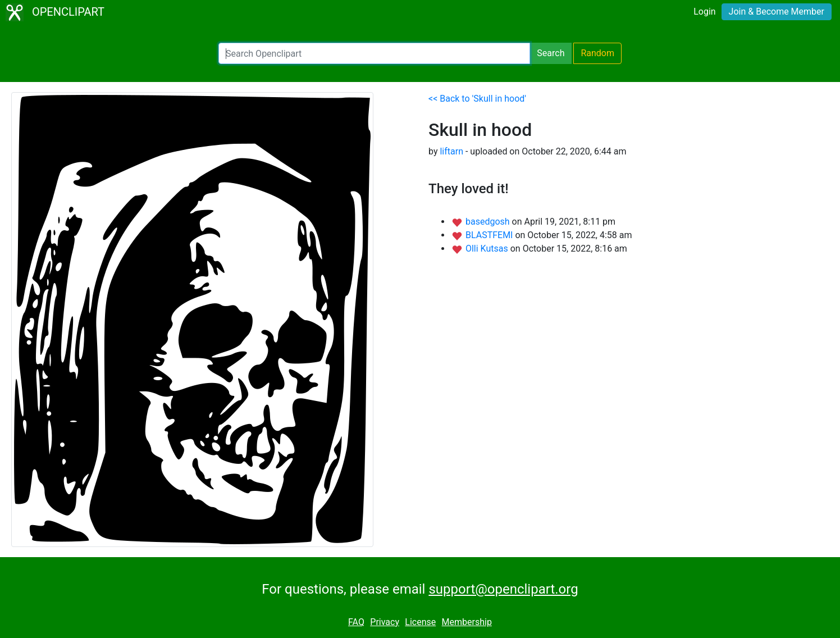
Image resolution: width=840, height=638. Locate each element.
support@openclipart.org (503, 589)
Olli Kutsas (487, 248)
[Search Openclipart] (374, 53)
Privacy (384, 622)
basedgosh (488, 221)
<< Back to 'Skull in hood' (477, 98)
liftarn (451, 151)
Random (597, 53)
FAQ (356, 622)
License (420, 622)
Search (550, 53)
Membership (467, 622)
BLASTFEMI (490, 235)
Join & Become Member (776, 11)
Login (704, 11)
